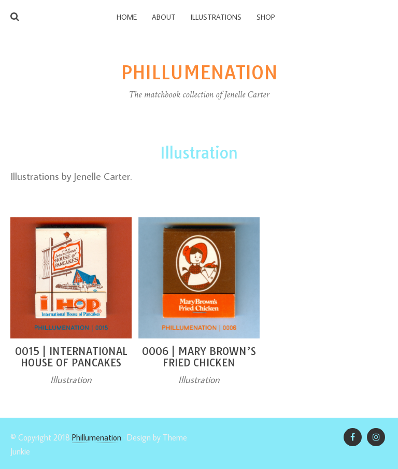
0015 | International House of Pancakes (71, 357)
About (164, 17)
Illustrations (216, 17)
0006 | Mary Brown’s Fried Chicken (199, 357)
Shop (266, 17)
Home (127, 17)
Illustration (71, 380)
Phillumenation (96, 437)
